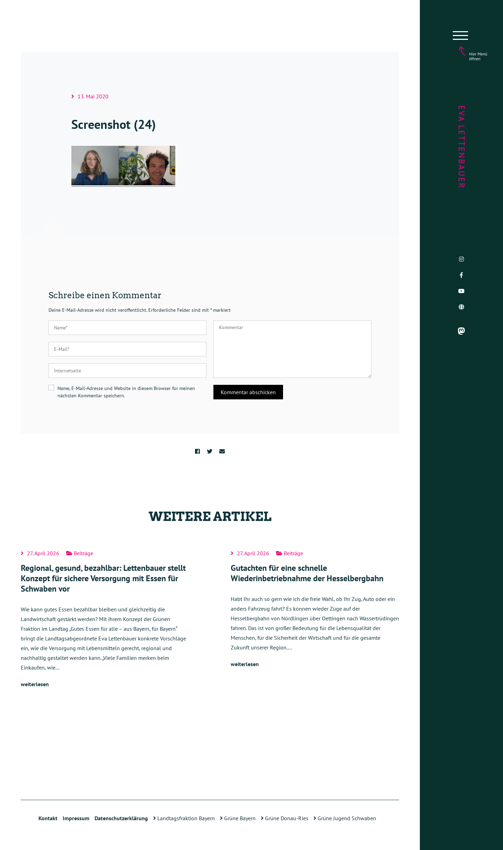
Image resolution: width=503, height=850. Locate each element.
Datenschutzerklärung (121, 818)
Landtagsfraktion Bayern (184, 818)
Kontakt (48, 818)
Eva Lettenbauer (461, 147)
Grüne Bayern (238, 818)
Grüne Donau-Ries (284, 818)
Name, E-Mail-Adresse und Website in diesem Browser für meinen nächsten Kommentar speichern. (126, 392)
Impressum (76, 818)
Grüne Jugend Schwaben (345, 818)
